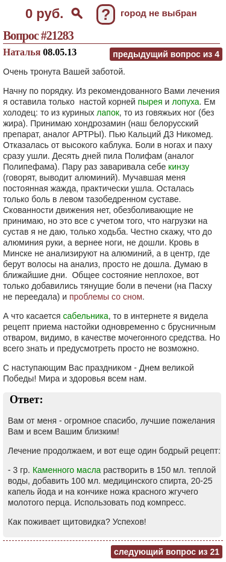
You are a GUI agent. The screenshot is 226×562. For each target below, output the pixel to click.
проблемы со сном (105, 296)
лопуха (185, 102)
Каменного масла (67, 470)
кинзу (178, 166)
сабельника (85, 316)
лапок (107, 112)
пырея (150, 102)
